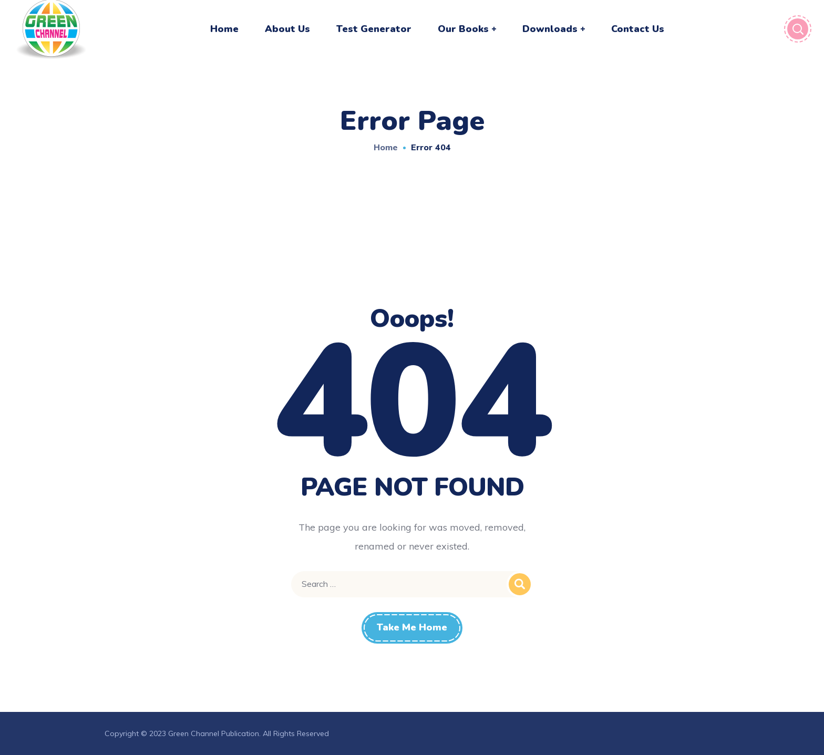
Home (386, 147)
